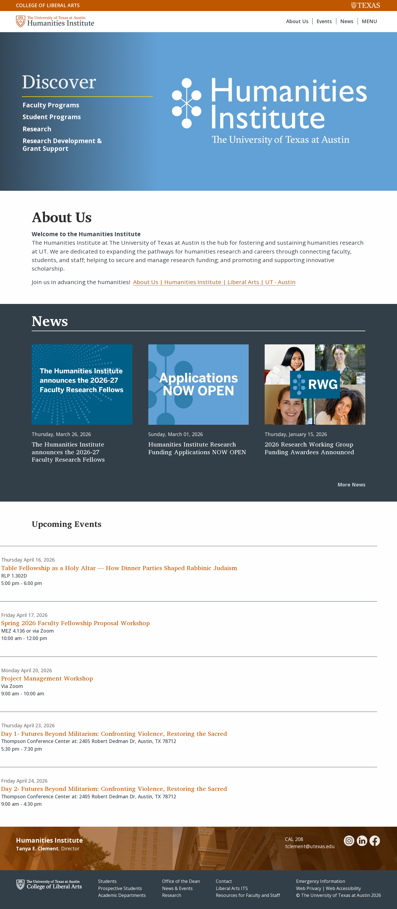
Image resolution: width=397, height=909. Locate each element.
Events (324, 21)
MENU (369, 21)
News (346, 21)
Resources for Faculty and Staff (248, 895)
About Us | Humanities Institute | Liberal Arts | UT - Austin (214, 282)
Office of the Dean (181, 881)
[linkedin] (362, 841)
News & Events (177, 888)
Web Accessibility (343, 888)
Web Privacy (308, 888)
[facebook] (374, 841)
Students (107, 881)
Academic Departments (122, 895)
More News (351, 484)
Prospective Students (120, 888)
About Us (297, 21)
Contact (224, 881)
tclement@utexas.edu (310, 846)
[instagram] (349, 841)
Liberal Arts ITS (232, 888)
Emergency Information (320, 881)
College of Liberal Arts (48, 5)
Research (171, 895)
